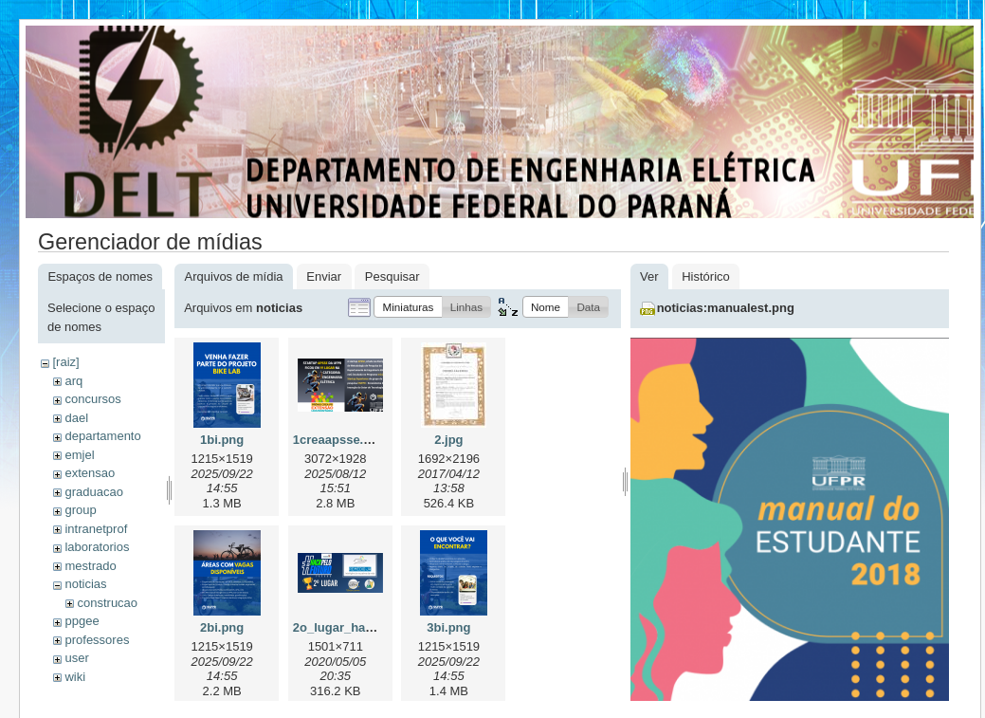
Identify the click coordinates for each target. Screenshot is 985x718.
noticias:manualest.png (725, 308)
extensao (89, 473)
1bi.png (222, 440)
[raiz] (65, 362)
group (80, 510)
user (76, 658)
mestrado (90, 566)
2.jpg (448, 440)
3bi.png (448, 627)
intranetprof (95, 529)
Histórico (706, 276)
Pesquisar (392, 276)
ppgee (81, 621)
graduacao (93, 492)
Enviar (323, 276)
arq (73, 381)
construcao (107, 603)
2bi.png (222, 627)
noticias (85, 584)
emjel (79, 455)
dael (76, 418)
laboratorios (96, 547)
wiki (74, 677)
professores (96, 640)
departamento (102, 436)
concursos (92, 399)
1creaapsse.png (339, 440)
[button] (408, 307)
